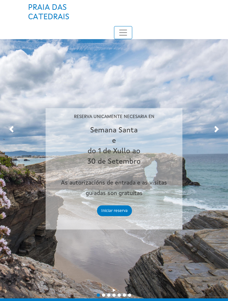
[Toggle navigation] (123, 32)
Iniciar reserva (114, 211)
